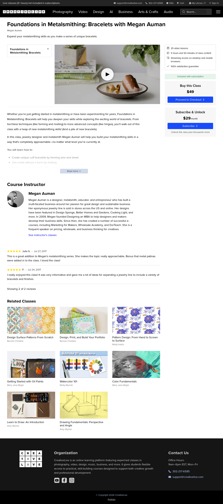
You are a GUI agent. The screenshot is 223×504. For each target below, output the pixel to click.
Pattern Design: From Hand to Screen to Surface (135, 339)
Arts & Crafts (148, 11)
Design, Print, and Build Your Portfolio (82, 337)
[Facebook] (64, 480)
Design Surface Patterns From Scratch (30, 337)
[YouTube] (57, 480)
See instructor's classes (42, 235)
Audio (168, 11)
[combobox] (195, 12)
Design (98, 11)
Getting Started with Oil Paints (25, 381)
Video (82, 11)
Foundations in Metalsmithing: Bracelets (25, 50)
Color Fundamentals (124, 381)
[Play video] (107, 74)
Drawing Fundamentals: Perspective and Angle (81, 423)
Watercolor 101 (68, 381)
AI (111, 11)
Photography (63, 11)
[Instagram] (71, 480)
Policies (111, 499)
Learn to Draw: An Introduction (25, 422)
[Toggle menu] (218, 12)
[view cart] (181, 3)
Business (125, 11)
